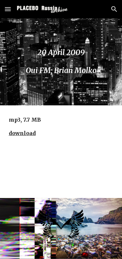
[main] (61, 61)
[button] (8, 9)
